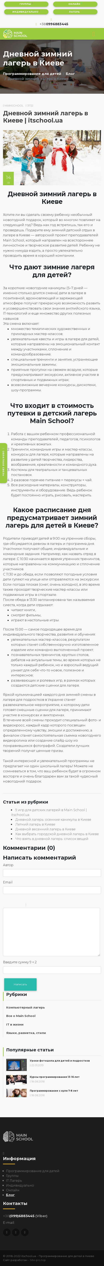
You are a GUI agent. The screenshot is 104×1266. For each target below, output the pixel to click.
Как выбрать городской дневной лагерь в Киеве (57, 834)
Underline (16, 905)
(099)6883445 (18, 1216)
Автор (8, 865)
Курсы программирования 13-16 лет (55, 1077)
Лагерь (75, 11)
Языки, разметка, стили (26, 1033)
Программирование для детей (32, 74)
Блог (70, 74)
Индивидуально (26, 11)
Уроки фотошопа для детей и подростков (60, 1060)
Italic (11, 905)
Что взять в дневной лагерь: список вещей (51, 839)
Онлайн (75, 3)
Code (36, 905)
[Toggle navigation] (93, 33)
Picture (46, 905)
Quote (31, 905)
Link (41, 905)
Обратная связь (3, 462)
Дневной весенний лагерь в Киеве (45, 829)
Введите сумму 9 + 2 (20, 962)
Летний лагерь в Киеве (35, 824)
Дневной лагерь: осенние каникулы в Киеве (53, 820)
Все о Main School (20, 1016)
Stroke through (21, 905)
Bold (6, 905)
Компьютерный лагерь (25, 1007)
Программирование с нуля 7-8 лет (54, 1090)
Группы (26, 3)
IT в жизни (15, 1024)
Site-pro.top (38, 1260)
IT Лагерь (14, 1181)
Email (8, 882)
